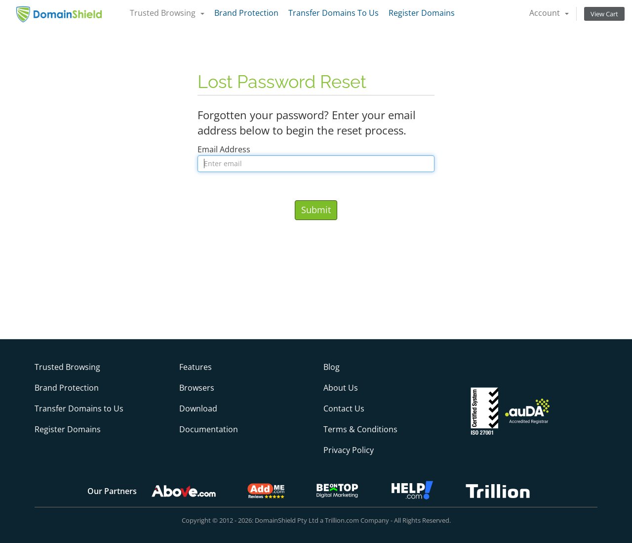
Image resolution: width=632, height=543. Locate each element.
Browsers (196, 387)
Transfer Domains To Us (333, 12)
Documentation (208, 429)
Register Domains (422, 12)
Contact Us (343, 408)
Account (549, 12)
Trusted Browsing (167, 12)
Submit (316, 210)
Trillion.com (342, 520)
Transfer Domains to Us (79, 408)
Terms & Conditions (360, 429)
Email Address (224, 149)
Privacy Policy (348, 450)
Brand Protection (246, 12)
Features (195, 367)
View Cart (604, 13)
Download (198, 408)
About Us (340, 387)
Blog (331, 367)
